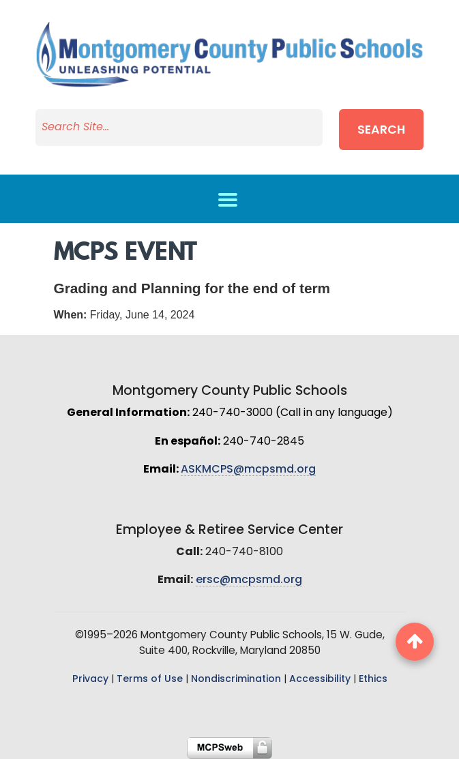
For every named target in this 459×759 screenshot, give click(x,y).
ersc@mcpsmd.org (249, 580)
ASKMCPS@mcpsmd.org (248, 469)
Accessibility (320, 679)
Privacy (90, 679)
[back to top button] (415, 642)
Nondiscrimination (236, 679)
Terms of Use (150, 679)
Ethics (373, 679)
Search (381, 130)
